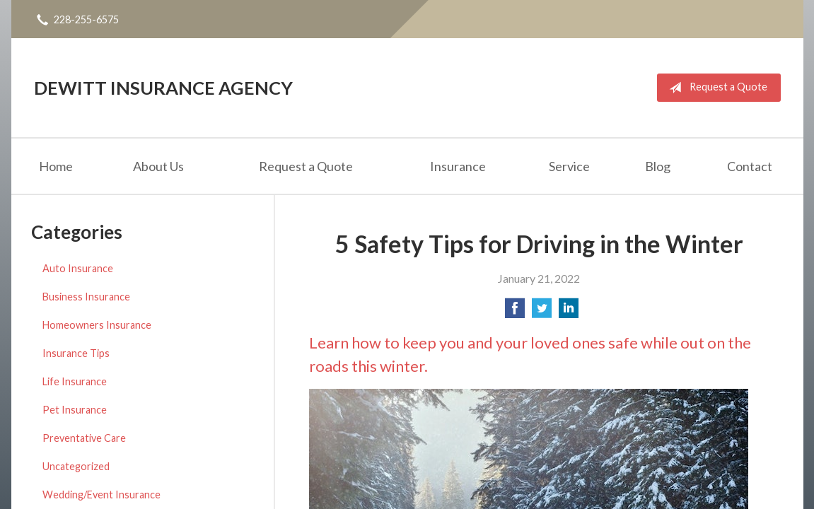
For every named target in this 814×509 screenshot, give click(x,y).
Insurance (458, 166)
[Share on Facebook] (515, 312)
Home (56, 166)
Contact (749, 166)
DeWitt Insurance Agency (163, 87)
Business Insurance (86, 297)
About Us (158, 166)
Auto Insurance (77, 268)
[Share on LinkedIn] (568, 312)
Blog (657, 166)
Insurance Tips (76, 353)
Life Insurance (74, 381)
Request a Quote (715, 87)
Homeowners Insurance (96, 325)
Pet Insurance (74, 410)
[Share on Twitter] (542, 312)
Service (569, 166)
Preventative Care (84, 438)
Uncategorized (76, 466)
